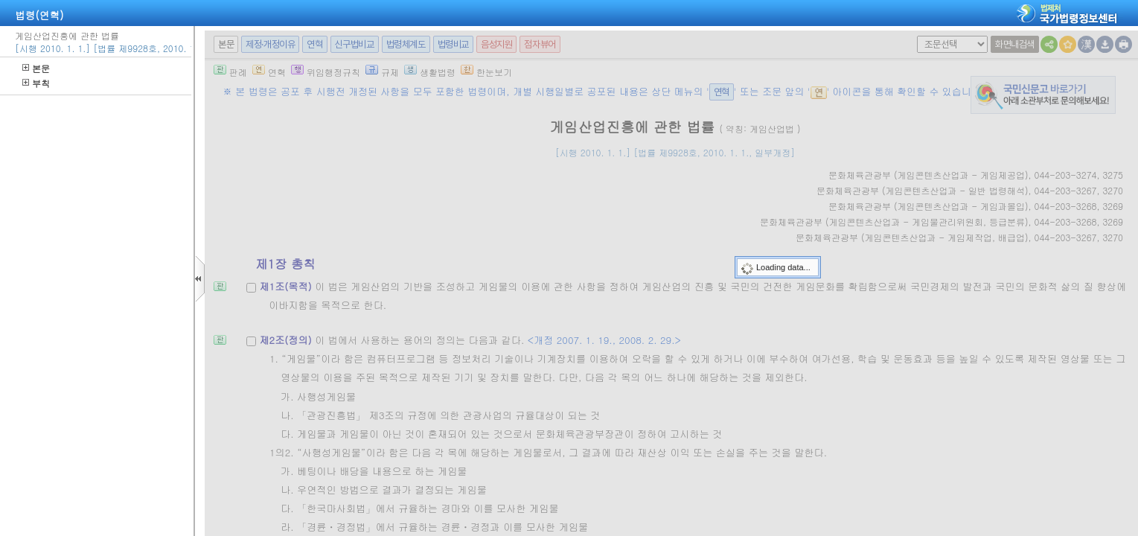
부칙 (36, 83)
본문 (36, 68)
